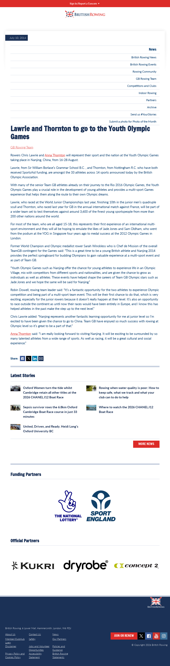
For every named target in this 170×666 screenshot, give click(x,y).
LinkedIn (34, 358)
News (152, 49)
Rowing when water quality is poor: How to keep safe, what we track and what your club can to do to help (129, 392)
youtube (156, 636)
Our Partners (59, 638)
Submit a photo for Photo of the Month (132, 121)
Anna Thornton (55, 155)
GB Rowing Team (146, 78)
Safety (32, 638)
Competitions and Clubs (141, 85)
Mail (41, 358)
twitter (141, 636)
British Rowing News (143, 57)
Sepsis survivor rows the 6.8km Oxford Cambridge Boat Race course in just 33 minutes (50, 411)
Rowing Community (144, 71)
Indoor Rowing (147, 92)
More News (146, 444)
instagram (163, 636)
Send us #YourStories (143, 114)
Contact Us (35, 634)
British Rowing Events (143, 64)
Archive (151, 107)
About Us (10, 634)
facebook (148, 636)
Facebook (22, 358)
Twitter (28, 358)
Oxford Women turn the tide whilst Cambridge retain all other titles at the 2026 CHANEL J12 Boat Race (49, 392)
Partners (151, 100)
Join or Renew (124, 635)
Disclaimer (10, 646)
